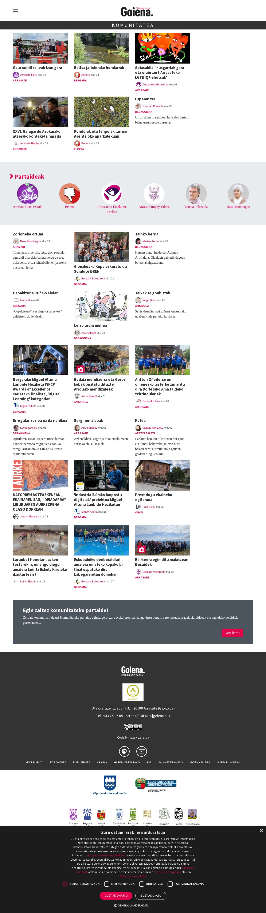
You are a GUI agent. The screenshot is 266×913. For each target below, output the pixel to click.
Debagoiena (143, 111)
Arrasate (20, 80)
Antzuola (142, 305)
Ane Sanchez (89, 427)
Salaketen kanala (171, 762)
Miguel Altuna (28, 406)
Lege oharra (57, 762)
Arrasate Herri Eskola (27, 207)
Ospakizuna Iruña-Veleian (36, 292)
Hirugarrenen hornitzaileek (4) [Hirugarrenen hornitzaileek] (105, 855)
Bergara (80, 80)
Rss (149, 762)
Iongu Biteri (149, 300)
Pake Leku (148, 506)
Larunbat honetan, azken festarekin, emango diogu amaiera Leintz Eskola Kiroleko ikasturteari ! (40, 567)
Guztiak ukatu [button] (150, 895)
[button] (133, 905)
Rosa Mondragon (238, 207)
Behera (85, 74)
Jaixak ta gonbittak (152, 292)
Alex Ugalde (88, 332)
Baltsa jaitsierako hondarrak (99, 67)
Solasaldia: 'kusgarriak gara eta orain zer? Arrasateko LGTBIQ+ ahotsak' (159, 72)
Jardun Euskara (29, 516)
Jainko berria (147, 234)
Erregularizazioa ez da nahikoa (40, 420)
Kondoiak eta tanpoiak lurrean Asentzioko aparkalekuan (101, 134)
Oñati (139, 512)
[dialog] (133, 869)
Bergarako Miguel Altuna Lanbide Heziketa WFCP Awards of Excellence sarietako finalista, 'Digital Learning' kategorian (36, 389)
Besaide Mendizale (153, 571)
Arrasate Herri (28, 74)
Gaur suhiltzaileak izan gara (37, 67)
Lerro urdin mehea (90, 325)
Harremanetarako (127, 762)
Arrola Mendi (89, 396)
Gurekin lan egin (228, 762)
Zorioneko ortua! (28, 234)
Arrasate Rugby (29, 143)
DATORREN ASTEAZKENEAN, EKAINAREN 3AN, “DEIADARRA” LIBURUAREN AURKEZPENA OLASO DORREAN (39, 502)
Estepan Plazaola (153, 106)
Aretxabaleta (145, 433)
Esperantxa (145, 98)
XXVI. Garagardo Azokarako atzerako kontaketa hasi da (37, 134)
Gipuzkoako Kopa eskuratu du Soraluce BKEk (100, 269)
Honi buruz (34, 762)
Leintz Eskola (28, 581)
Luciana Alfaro (28, 427)
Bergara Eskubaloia (93, 278)
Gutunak (25, 300)
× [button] (261, 830)
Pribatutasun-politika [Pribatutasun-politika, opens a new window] (133, 876)
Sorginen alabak (88, 420)
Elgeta (79, 149)
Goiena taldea (200, 762)
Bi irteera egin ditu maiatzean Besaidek (161, 562)
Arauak (102, 762)
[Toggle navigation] (15, 11)
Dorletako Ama (151, 401)
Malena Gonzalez (153, 427)
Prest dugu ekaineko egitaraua (153, 497)
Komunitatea (133, 25)
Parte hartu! (232, 633)
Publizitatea (81, 762)
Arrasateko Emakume (155, 84)
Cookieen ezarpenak (168, 872)
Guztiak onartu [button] (116, 895)
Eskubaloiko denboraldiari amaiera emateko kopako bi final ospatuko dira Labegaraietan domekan (98, 567)
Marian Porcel (150, 241)
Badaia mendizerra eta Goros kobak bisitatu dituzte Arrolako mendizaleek (100, 384)
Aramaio (19, 247)
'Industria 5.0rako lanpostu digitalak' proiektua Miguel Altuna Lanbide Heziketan (98, 499)
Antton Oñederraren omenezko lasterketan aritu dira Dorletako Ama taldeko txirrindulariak (160, 386)
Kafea (140, 420)
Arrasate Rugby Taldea (154, 207)
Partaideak (27, 176)
